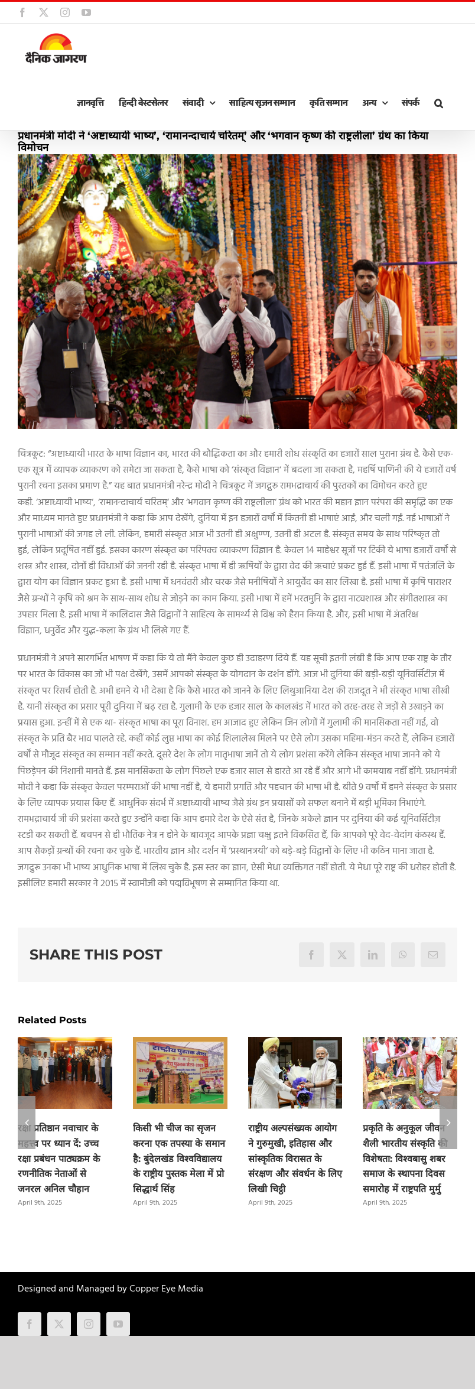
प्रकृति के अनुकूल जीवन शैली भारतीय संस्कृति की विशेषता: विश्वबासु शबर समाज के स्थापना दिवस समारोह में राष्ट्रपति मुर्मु (405, 1159)
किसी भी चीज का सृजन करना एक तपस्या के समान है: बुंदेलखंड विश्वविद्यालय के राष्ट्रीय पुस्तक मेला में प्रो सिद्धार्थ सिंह (179, 1159)
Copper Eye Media (166, 1289)
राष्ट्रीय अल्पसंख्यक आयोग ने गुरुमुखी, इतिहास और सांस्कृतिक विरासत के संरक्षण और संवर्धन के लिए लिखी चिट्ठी (295, 1159)
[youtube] (118, 1324)
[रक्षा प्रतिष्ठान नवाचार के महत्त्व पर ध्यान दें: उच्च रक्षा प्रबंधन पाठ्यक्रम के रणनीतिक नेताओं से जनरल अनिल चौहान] (65, 1044)
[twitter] (59, 1324)
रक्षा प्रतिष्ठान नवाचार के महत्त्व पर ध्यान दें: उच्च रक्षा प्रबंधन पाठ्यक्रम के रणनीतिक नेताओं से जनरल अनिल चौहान (59, 1159)
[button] (438, 103)
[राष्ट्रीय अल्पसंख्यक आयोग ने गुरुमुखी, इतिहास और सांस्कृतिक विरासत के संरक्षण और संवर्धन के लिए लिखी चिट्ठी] (295, 1044)
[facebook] (29, 1324)
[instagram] (88, 1324)
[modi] (237, 291)
